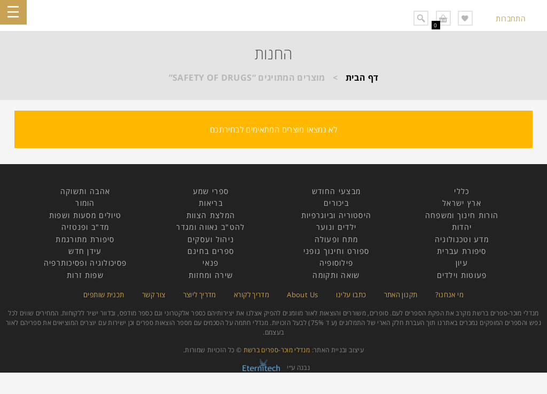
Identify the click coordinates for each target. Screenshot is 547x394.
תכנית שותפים (103, 294)
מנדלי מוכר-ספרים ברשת (277, 349)
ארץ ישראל (461, 203)
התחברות (511, 18)
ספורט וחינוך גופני (336, 251)
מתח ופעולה (336, 239)
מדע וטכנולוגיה (462, 239)
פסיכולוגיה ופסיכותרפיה (85, 263)
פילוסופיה (336, 263)
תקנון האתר (401, 294)
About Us (302, 294)
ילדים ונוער (336, 227)
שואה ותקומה (336, 275)
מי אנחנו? (449, 294)
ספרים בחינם (210, 251)
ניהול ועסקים (211, 239)
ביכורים (336, 203)
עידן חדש (84, 251)
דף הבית (362, 77)
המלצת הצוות (210, 215)
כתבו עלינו (351, 294)
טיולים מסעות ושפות (85, 215)
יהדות (462, 227)
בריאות (211, 203)
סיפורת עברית (462, 251)
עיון (462, 263)
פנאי (210, 263)
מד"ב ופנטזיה (85, 227)
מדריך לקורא (251, 294)
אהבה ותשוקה (85, 191)
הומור (85, 203)
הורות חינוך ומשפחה (461, 215)
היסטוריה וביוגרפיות (336, 215)
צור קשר (154, 294)
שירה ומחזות (211, 275)
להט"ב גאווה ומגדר (210, 227)
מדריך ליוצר (199, 294)
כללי (461, 191)
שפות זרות (85, 275)
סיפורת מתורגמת (85, 239)
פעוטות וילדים (462, 275)
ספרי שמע (211, 191)
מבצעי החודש (336, 191)
